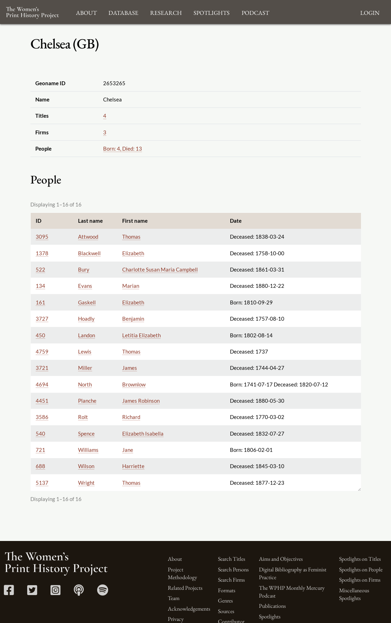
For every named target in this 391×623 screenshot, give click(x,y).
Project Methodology (182, 573)
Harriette (133, 466)
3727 (42, 318)
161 (40, 302)
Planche (87, 400)
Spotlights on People (361, 569)
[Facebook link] (9, 592)
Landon (86, 335)
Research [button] (166, 11)
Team (173, 598)
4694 (42, 384)
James (129, 368)
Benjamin (133, 318)
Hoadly (86, 318)
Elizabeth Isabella (143, 433)
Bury (83, 269)
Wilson (86, 466)
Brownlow (134, 384)
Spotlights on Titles (360, 559)
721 (40, 450)
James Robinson (141, 400)
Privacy (176, 619)
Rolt (83, 417)
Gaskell (87, 302)
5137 (42, 482)
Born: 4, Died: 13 (122, 148)
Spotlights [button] (212, 11)
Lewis (84, 351)
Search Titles (231, 559)
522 (40, 269)
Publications (272, 606)
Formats (226, 590)
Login (369, 11)
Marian (130, 286)
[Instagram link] (55, 592)
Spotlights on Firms (359, 579)
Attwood (88, 236)
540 (40, 433)
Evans (85, 286)
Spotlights (269, 616)
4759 (42, 351)
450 (40, 335)
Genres (225, 600)
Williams (88, 450)
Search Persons (233, 569)
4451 (42, 400)
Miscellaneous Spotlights (354, 594)
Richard (131, 417)
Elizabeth (133, 253)
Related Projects (185, 588)
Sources (226, 611)
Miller (85, 368)
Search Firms (231, 579)
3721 (42, 368)
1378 (42, 253)
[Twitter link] (32, 592)
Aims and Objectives (281, 559)
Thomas (131, 236)
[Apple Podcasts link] (79, 592)
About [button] (86, 11)
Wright (86, 482)
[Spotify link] (102, 592)
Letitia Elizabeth (141, 335)
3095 (42, 236)
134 (40, 286)
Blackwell (89, 253)
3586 (42, 417)
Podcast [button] (255, 11)
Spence (86, 433)
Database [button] (123, 11)
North (85, 384)
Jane (127, 450)
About (175, 559)
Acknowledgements (189, 608)
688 (40, 466)
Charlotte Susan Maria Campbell (160, 269)
